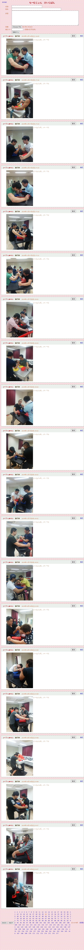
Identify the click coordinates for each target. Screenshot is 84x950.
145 (43, 932)
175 (49, 936)
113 (31, 928)
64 (36, 921)
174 (45, 936)
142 (31, 932)
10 (36, 915)
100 (37, 925)
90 (61, 923)
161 (50, 934)
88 (55, 923)
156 (30, 934)
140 (23, 932)
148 (55, 932)
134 (57, 930)
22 (18, 917)
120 (58, 928)
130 (41, 930)
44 (30, 919)
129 (38, 930)
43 (27, 919)
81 (33, 923)
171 (34, 936)
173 (41, 936)
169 (26, 936)
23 (21, 917)
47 (39, 919)
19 (64, 915)
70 (55, 921)
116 (43, 928)
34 (55, 917)
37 (64, 917)
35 (58, 917)
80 (30, 923)
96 (24, 925)
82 (36, 923)
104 (52, 925)
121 (62, 928)
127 (30, 930)
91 (64, 923)
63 (33, 921)
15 (52, 915)
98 (30, 925)
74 (67, 921)
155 (27, 934)
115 (39, 928)
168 (22, 936)
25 (27, 917)
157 (34, 934)
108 (68, 925)
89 (58, 923)
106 (60, 925)
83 (39, 923)
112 (27, 928)
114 (35, 928)
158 (38, 934)
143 (35, 932)
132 (49, 930)
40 (18, 919)
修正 (81, 39)
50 (49, 919)
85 (46, 923)
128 (34, 930)
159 (42, 934)
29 (39, 917)
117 (46, 928)
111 (23, 928)
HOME (4, 2)
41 (21, 919)
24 (24, 917)
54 (61, 919)
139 (20, 932)
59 (21, 921)
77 (21, 923)
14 (49, 915)
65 (39, 921)
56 (67, 919)
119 (54, 928)
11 (39, 915)
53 (58, 919)
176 (53, 936)
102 (44, 925)
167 (18, 936)
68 (49, 921)
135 (61, 930)
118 (50, 928)
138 (16, 932)
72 (61, 921)
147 (51, 932)
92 (67, 923)
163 (58, 934)
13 (45, 915)
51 (52, 919)
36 (61, 917)
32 (49, 917)
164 (62, 934)
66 (42, 921)
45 (33, 919)
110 (20, 928)
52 (55, 919)
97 (27, 925)
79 (27, 923)
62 (30, 921)
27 (33, 917)
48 (42, 919)
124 (18, 930)
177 (57, 936)
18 (61, 915)
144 (39, 932)
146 (47, 932)
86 (49, 923)
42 (24, 919)
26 (30, 917)
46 (36, 919)
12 (42, 915)
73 (64, 921)
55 (64, 919)
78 (24, 923)
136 (65, 930)
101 (41, 925)
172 (38, 936)
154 (23, 934)
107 (64, 925)
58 (18, 921)
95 (21, 925)
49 (46, 919)
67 (46, 921)
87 (52, 923)
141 (27, 932)
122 (66, 928)
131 (45, 930)
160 (46, 934)
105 (56, 925)
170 (30, 936)
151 (66, 932)
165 (66, 934)
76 (18, 923)
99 (33, 925)
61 (27, 921)
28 (36, 917)
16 (55, 915)
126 (26, 930)
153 (19, 934)
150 (63, 932)
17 (58, 915)
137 (69, 930)
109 (16, 928)
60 (24, 921)
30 (42, 917)
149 (59, 932)
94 (18, 925)
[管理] (81, 925)
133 (53, 930)
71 (58, 921)
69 (52, 921)
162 (54, 934)
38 (67, 917)
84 (42, 923)
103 (48, 925)
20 (67, 915)
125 (22, 930)
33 (52, 917)
